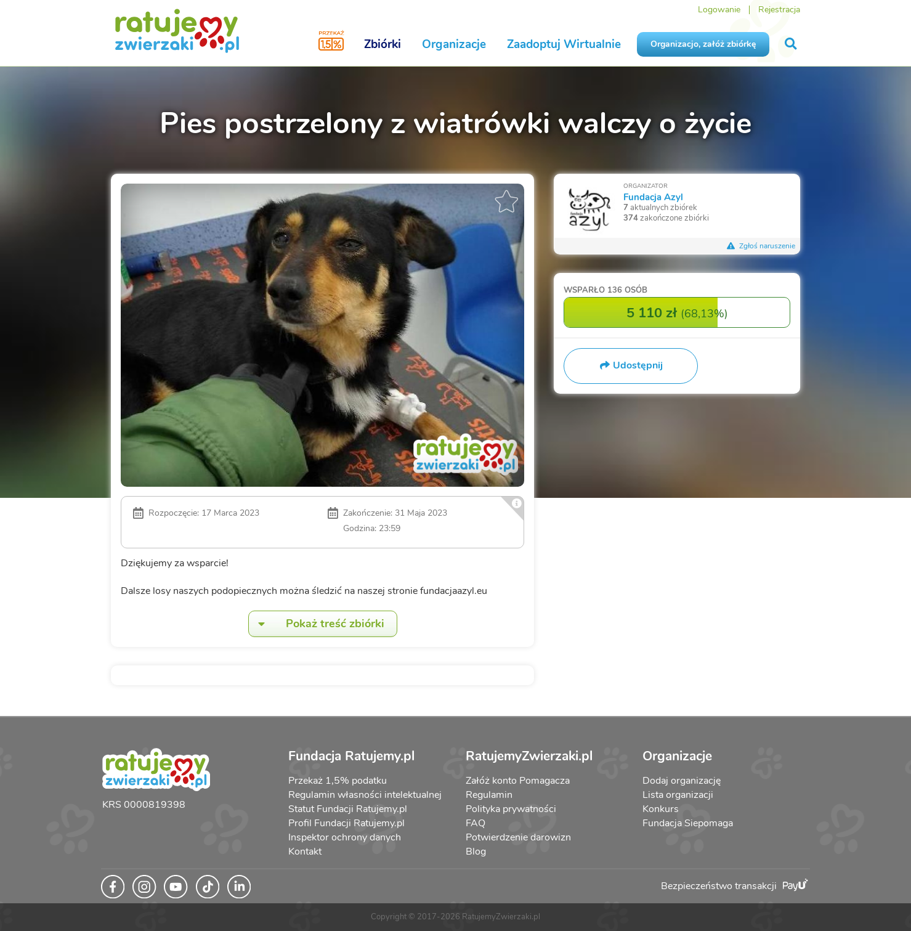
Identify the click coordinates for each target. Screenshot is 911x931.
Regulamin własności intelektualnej (365, 795)
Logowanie (719, 9)
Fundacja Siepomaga (687, 823)
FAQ (475, 823)
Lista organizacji (677, 795)
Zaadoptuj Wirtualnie (564, 44)
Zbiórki (382, 44)
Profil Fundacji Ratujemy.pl (346, 823)
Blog (476, 851)
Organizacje (454, 44)
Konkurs (660, 809)
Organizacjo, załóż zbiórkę (703, 44)
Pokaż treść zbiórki (316, 623)
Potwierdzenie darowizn (518, 837)
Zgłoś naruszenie (760, 246)
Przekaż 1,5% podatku (337, 780)
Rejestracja (779, 9)
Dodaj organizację (681, 780)
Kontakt (305, 851)
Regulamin (489, 795)
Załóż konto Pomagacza (518, 780)
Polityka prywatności (511, 809)
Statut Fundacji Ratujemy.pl (347, 809)
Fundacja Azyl (653, 196)
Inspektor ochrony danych (344, 837)
